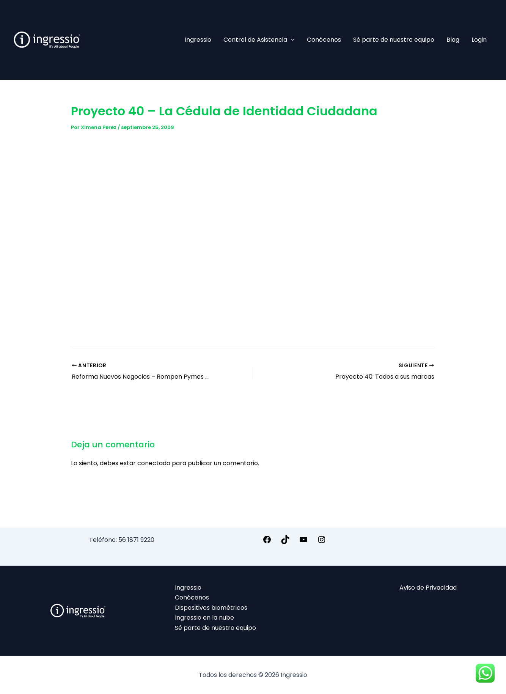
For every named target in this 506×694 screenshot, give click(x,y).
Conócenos (324, 39)
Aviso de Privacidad (428, 587)
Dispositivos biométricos (211, 607)
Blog (452, 39)
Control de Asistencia (259, 40)
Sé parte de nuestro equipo (393, 39)
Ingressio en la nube (204, 617)
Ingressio (198, 39)
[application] (291, 40)
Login (479, 39)
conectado (153, 463)
